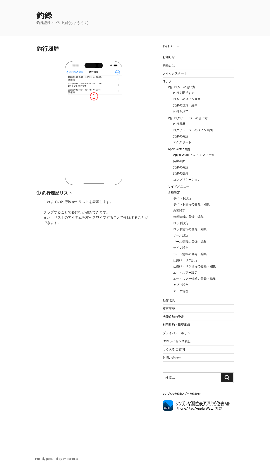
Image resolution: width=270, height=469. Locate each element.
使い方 (167, 81)
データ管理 (180, 291)
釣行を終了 (180, 111)
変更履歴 (169, 308)
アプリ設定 (180, 285)
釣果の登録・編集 (185, 105)
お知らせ (169, 57)
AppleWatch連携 (179, 149)
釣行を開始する (183, 92)
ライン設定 (180, 247)
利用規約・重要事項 (176, 324)
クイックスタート (175, 73)
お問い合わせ (172, 357)
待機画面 (179, 161)
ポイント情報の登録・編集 (191, 204)
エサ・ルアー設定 (185, 272)
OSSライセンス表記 (177, 341)
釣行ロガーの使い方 (181, 87)
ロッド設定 (180, 223)
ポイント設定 (182, 198)
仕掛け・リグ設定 (185, 260)
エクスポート (182, 142)
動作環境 (169, 300)
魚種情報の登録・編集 (188, 216)
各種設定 (174, 192)
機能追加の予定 (173, 316)
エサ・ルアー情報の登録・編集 (194, 278)
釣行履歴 (179, 123)
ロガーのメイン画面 (187, 99)
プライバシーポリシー (178, 333)
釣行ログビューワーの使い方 (188, 118)
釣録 (44, 15)
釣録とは (169, 65)
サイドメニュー (178, 186)
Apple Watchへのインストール (194, 154)
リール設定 (180, 235)
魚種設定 (179, 210)
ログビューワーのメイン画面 (193, 130)
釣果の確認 (180, 136)
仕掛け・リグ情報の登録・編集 (194, 266)
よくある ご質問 (174, 349)
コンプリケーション (187, 179)
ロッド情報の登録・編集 (190, 229)
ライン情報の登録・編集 (190, 254)
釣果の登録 (180, 173)
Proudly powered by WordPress (56, 458)
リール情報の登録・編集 (190, 241)
